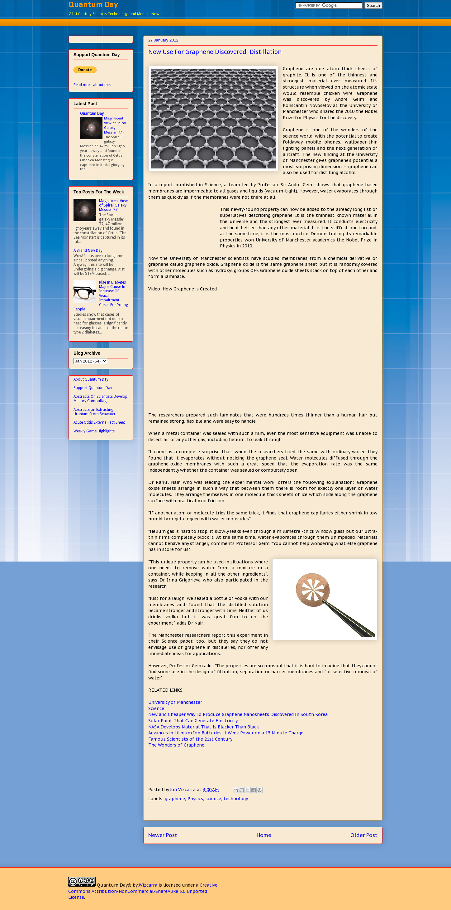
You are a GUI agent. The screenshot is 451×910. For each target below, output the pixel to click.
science (213, 798)
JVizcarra (148, 885)
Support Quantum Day (93, 388)
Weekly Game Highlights (94, 431)
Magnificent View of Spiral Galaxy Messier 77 (115, 125)
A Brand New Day (88, 250)
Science (156, 708)
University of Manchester (175, 702)
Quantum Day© (114, 885)
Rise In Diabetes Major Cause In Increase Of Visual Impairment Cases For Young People (101, 295)
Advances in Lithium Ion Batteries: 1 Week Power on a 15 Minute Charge (225, 733)
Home (264, 835)
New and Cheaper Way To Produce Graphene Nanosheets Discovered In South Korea (238, 714)
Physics (195, 798)
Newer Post (162, 835)
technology (236, 798)
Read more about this (92, 85)
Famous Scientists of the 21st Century (190, 739)
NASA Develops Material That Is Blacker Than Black (203, 727)
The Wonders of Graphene (176, 745)
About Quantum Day (91, 379)
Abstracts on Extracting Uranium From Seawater (95, 411)
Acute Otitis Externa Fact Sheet (99, 422)
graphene (175, 798)
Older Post (363, 835)
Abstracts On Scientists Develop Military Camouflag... (100, 398)
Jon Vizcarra (183, 789)
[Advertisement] (225, 21)
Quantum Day (93, 4)
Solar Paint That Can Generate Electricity (193, 720)
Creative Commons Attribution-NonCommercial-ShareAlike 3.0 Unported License (142, 891)
